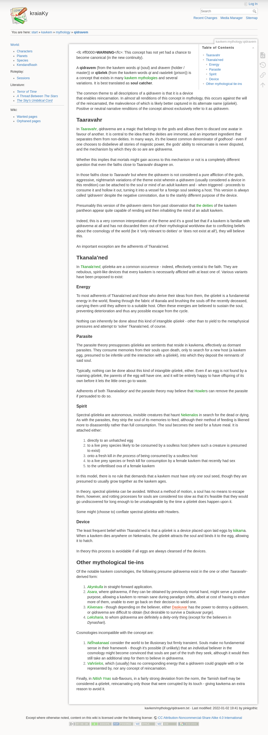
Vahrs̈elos (95, 663)
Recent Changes (205, 18)
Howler (200, 391)
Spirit (212, 74)
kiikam (238, 530)
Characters (25, 51)
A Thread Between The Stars (37, 96)
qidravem (81, 32)
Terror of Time (27, 92)
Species (22, 60)
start (35, 32)
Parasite (215, 69)
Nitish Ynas (102, 678)
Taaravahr (213, 55)
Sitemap (252, 18)
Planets (22, 56)
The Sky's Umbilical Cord (34, 100)
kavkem (46, 32)
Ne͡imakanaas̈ (98, 643)
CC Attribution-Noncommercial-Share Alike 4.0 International (200, 718)
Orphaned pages (29, 121)
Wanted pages (27, 117)
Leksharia (95, 617)
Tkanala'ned (214, 60)
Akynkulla (95, 587)
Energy (214, 64)
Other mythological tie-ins (224, 84)
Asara (92, 592)
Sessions (23, 78)
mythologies (148, 78)
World (14, 45)
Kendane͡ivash (27, 65)
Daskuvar (179, 607)
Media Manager (232, 18)
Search (255, 11)
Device (214, 79)
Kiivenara (94, 607)
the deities (204, 205)
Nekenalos (189, 415)
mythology (63, 32)
